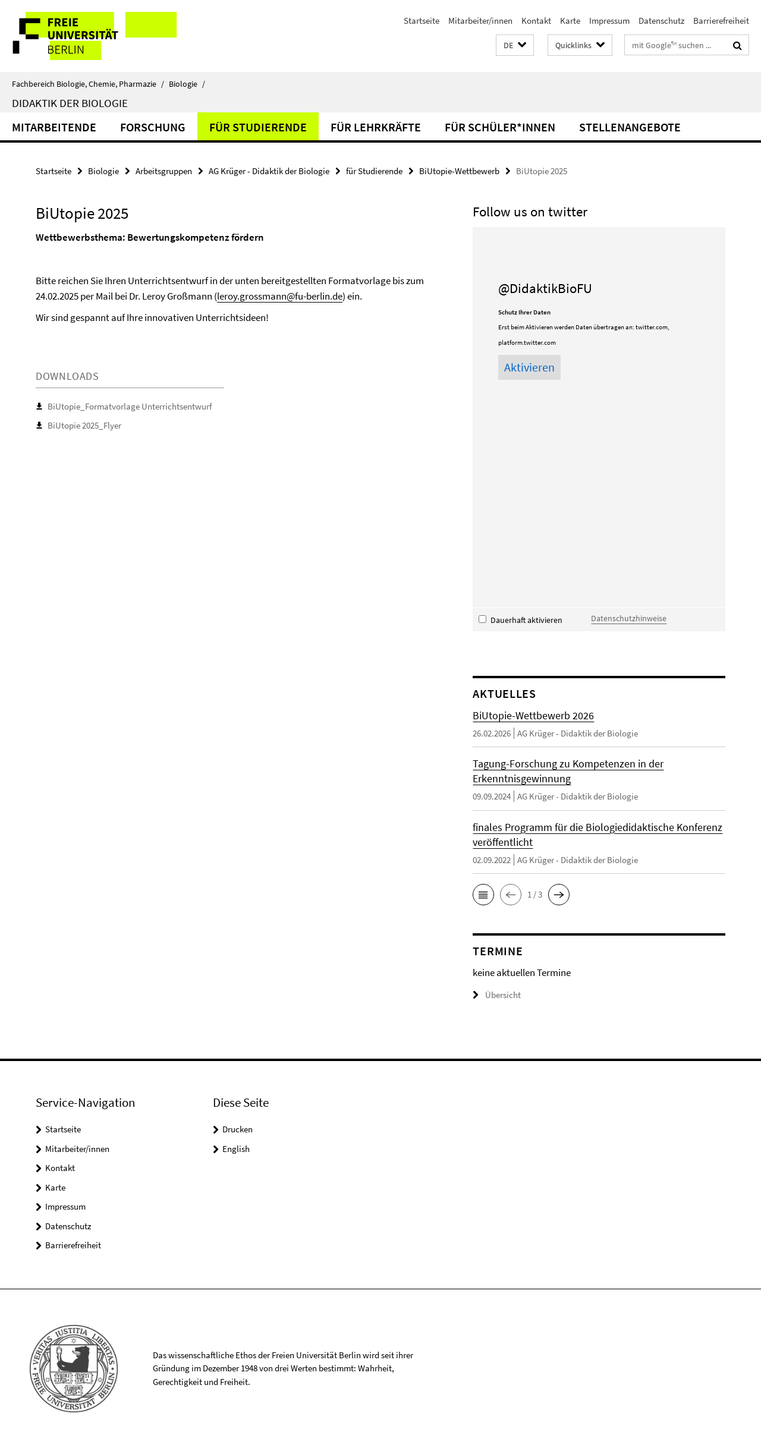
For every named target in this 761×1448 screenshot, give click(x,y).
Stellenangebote (630, 126)
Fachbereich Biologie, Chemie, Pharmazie (88, 84)
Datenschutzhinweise (628, 618)
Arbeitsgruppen (164, 171)
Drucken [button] (237, 1129)
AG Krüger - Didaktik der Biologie (269, 171)
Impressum (609, 20)
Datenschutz (661, 20)
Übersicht (497, 994)
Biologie (187, 84)
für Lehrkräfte (376, 126)
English (236, 1148)
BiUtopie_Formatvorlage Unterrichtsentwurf (130, 406)
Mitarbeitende (54, 126)
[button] (515, 45)
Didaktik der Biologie (70, 103)
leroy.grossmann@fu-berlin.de (279, 296)
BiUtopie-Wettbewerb (459, 171)
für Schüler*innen (500, 126)
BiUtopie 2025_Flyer (84, 425)
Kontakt (536, 20)
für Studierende (258, 126)
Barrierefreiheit (721, 20)
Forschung (152, 126)
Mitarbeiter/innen (480, 20)
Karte (570, 20)
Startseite (421, 20)
